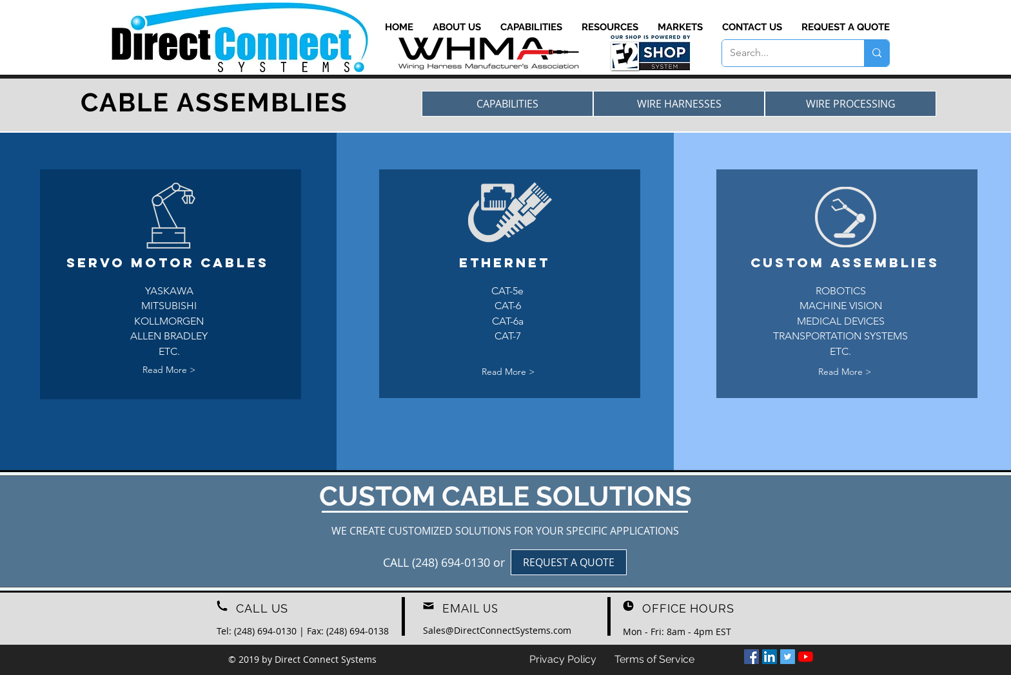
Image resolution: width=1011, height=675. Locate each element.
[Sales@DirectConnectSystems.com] (497, 630)
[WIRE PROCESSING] (850, 104)
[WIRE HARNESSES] (679, 104)
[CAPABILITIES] (507, 104)
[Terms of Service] (654, 659)
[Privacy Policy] (563, 659)
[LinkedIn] (769, 656)
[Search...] (783, 53)
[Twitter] (787, 656)
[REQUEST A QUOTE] (569, 562)
